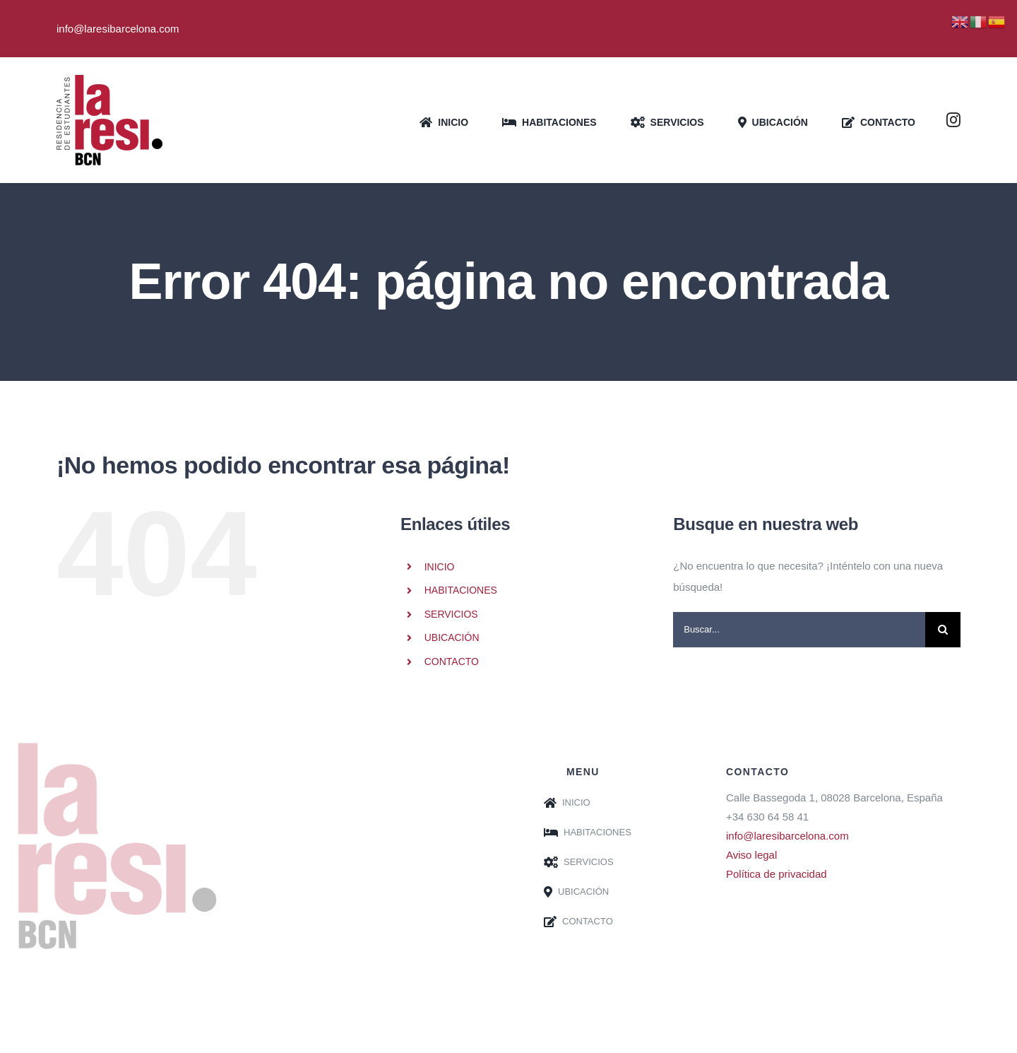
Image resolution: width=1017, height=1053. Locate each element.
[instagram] (953, 120)
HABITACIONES (460, 590)
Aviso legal (751, 855)
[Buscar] (943, 629)
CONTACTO (451, 661)
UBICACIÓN (452, 637)
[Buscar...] (799, 629)
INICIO (439, 566)
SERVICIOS (451, 614)
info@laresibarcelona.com (787, 836)
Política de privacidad (776, 874)
